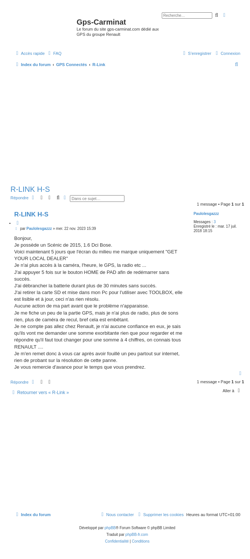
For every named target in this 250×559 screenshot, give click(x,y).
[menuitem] (54, 53)
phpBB (110, 528)
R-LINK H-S (30, 189)
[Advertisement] (127, 127)
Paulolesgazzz (206, 214)
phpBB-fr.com (137, 535)
